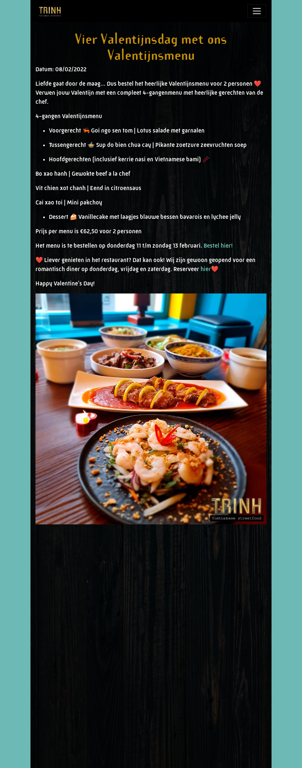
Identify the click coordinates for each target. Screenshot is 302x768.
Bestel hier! (218, 245)
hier (206, 269)
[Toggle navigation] (256, 11)
